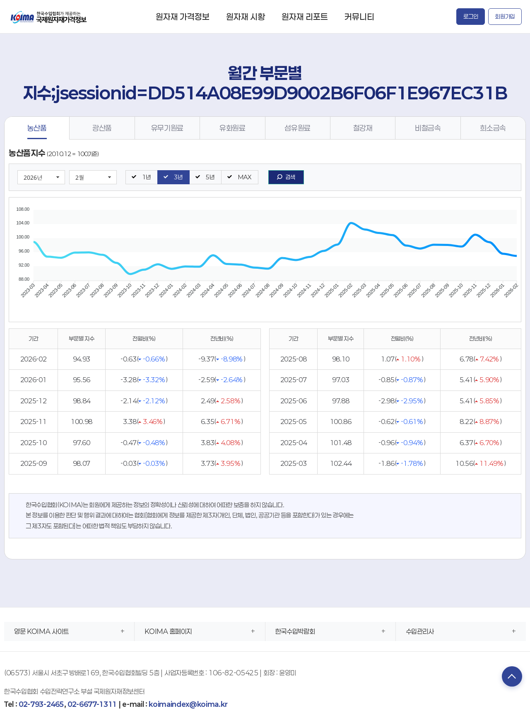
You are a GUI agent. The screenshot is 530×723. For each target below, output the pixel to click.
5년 (210, 177)
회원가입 (505, 16)
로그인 (470, 16)
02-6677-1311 (92, 704)
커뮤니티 (359, 17)
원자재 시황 (245, 17)
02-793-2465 (41, 704)
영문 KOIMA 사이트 (41, 631)
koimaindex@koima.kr (188, 704)
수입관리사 (420, 631)
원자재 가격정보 (183, 17)
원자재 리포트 (305, 17)
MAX (244, 177)
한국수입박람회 (295, 631)
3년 (178, 177)
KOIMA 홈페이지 (168, 631)
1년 (146, 177)
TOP (511, 676)
